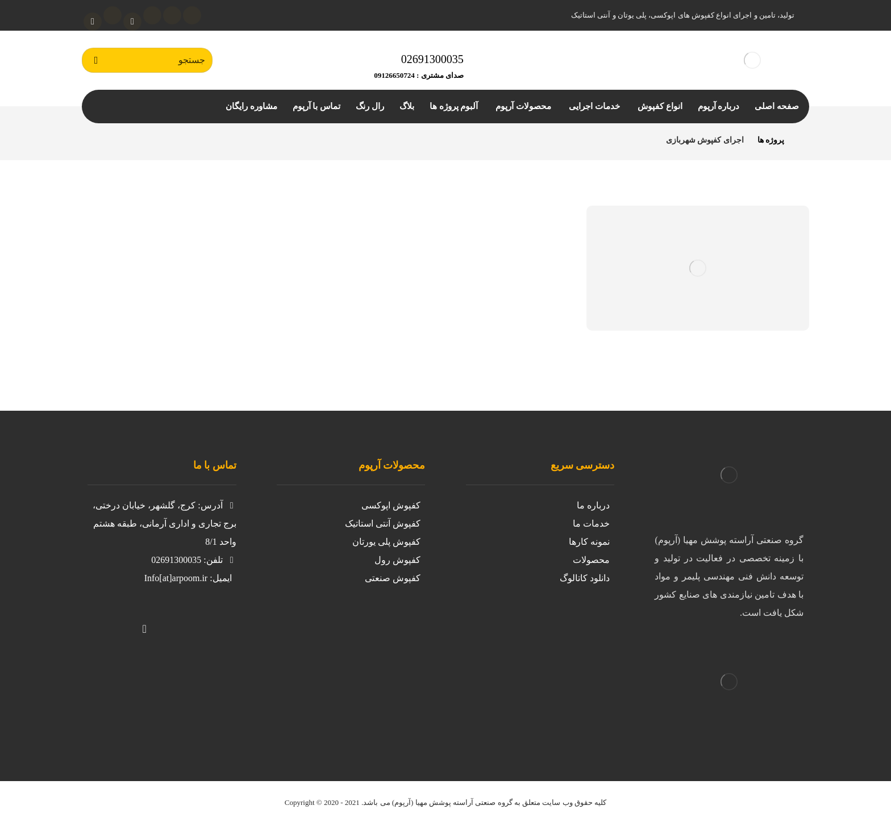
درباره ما (593, 505)
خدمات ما (591, 523)
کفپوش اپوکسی (390, 505)
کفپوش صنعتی (392, 578)
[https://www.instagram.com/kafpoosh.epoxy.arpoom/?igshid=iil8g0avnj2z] (212, 621)
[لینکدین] (152, 15)
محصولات (591, 560)
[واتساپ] (93, 21)
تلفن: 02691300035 (193, 560)
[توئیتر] (192, 15)
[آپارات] (132, 21)
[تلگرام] (112, 15)
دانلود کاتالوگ (585, 578)
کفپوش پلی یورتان (386, 541)
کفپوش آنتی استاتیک (382, 523)
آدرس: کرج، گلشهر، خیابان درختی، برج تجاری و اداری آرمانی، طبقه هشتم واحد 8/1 (164, 523)
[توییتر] (189, 621)
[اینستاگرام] (172, 15)
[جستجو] (96, 60)
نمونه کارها (589, 541)
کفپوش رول (397, 560)
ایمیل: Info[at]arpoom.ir (188, 578)
